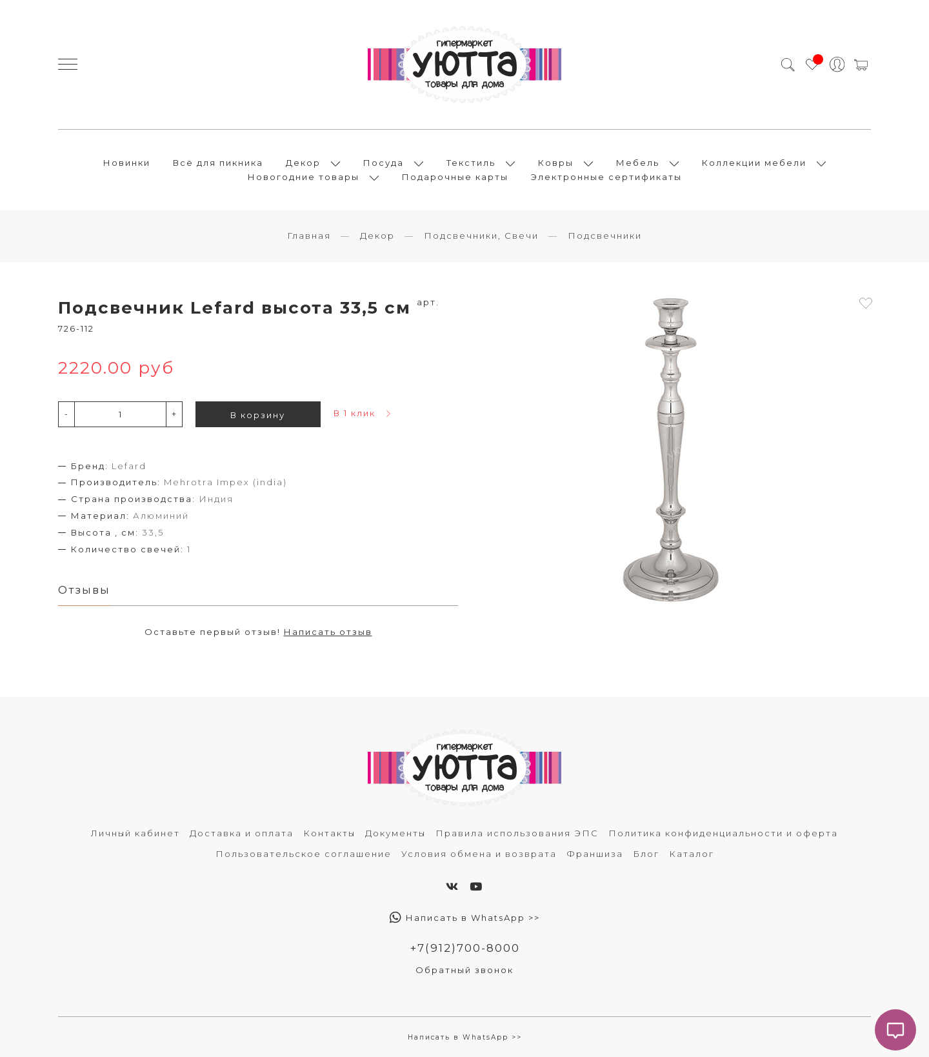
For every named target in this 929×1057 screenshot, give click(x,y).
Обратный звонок (464, 970)
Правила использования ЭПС (517, 833)
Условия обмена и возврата (479, 854)
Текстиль (470, 162)
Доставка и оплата (242, 833)
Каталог (691, 854)
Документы (395, 833)
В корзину (257, 415)
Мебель (637, 162)
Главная (309, 235)
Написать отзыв (328, 632)
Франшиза (594, 854)
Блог (646, 854)
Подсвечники (605, 235)
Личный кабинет (135, 833)
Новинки (126, 162)
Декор (303, 162)
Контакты (329, 833)
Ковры (556, 162)
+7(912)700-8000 (465, 947)
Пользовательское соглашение (303, 854)
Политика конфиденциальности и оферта (723, 833)
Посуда (383, 162)
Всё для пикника (218, 162)
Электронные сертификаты (606, 177)
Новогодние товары (303, 177)
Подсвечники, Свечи (481, 235)
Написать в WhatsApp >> (465, 917)
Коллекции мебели (754, 162)
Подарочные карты (455, 177)
